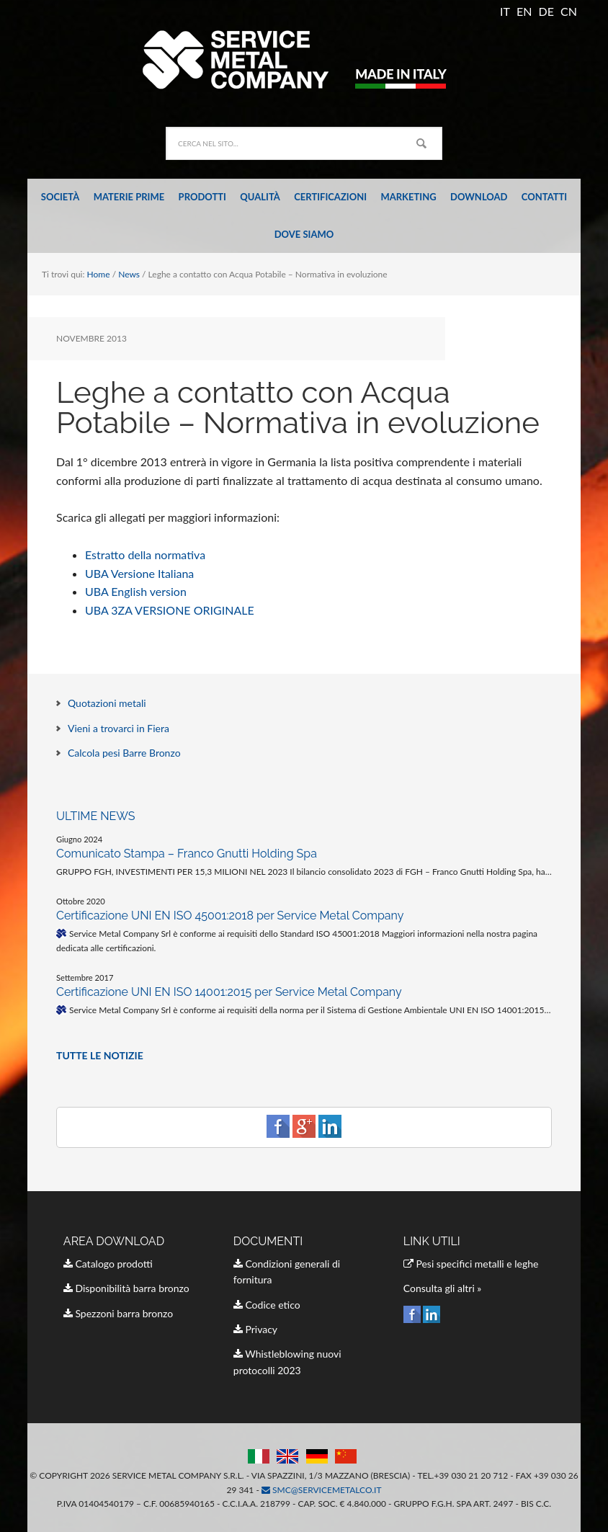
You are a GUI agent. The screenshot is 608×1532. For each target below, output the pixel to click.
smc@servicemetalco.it (321, 1489)
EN (524, 11)
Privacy (255, 1329)
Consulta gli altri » (442, 1288)
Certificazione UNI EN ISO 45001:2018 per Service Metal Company (229, 915)
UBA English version (136, 591)
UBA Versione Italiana (139, 573)
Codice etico (266, 1305)
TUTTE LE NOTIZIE (99, 1055)
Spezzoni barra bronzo (118, 1313)
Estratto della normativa (145, 554)
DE (546, 11)
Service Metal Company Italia (304, 59)
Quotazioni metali (107, 703)
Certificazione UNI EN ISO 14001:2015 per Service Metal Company (229, 992)
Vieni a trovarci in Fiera (118, 728)
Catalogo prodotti (108, 1263)
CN (568, 11)
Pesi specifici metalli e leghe (471, 1263)
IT (505, 11)
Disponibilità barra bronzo (126, 1288)
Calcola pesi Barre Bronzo (124, 753)
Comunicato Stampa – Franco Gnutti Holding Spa (186, 853)
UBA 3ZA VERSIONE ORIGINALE (169, 610)
